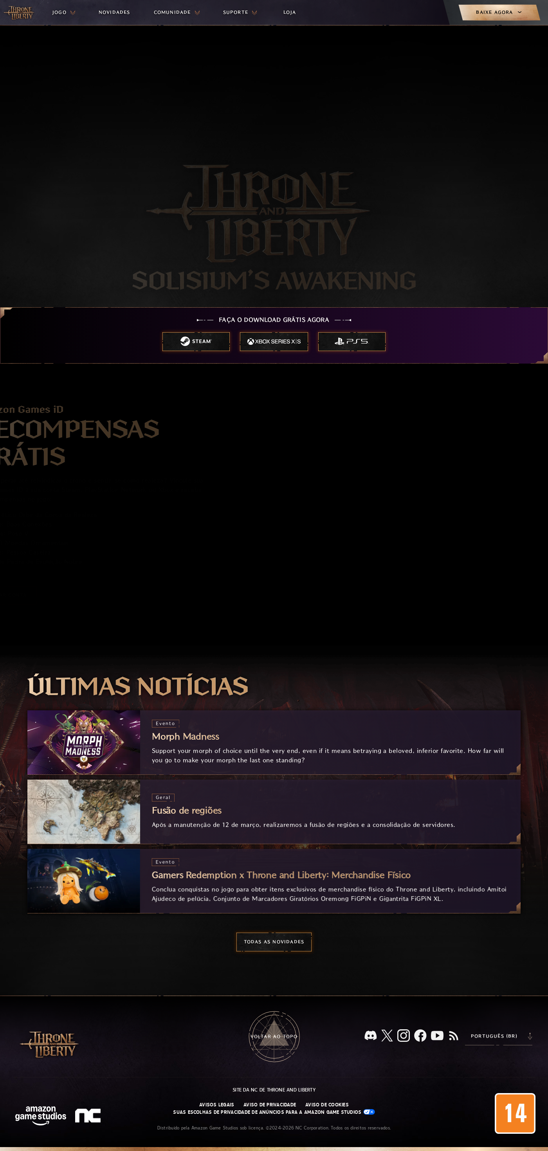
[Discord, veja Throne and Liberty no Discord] (370, 1036)
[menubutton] (64, 12)
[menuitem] (64, 12)
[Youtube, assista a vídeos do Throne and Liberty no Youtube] (437, 1036)
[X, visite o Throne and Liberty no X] (387, 1036)
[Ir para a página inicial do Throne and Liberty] (19, 12)
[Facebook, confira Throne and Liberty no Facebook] (420, 1036)
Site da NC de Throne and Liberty (274, 1090)
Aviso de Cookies (327, 1105)
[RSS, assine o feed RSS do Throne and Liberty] (453, 1036)
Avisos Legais (216, 1105)
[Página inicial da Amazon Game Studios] (40, 1116)
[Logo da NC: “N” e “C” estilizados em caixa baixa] (89, 1116)
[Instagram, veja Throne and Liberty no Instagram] (403, 1036)
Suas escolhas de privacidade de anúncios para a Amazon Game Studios (274, 1112)
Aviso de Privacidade (269, 1105)
